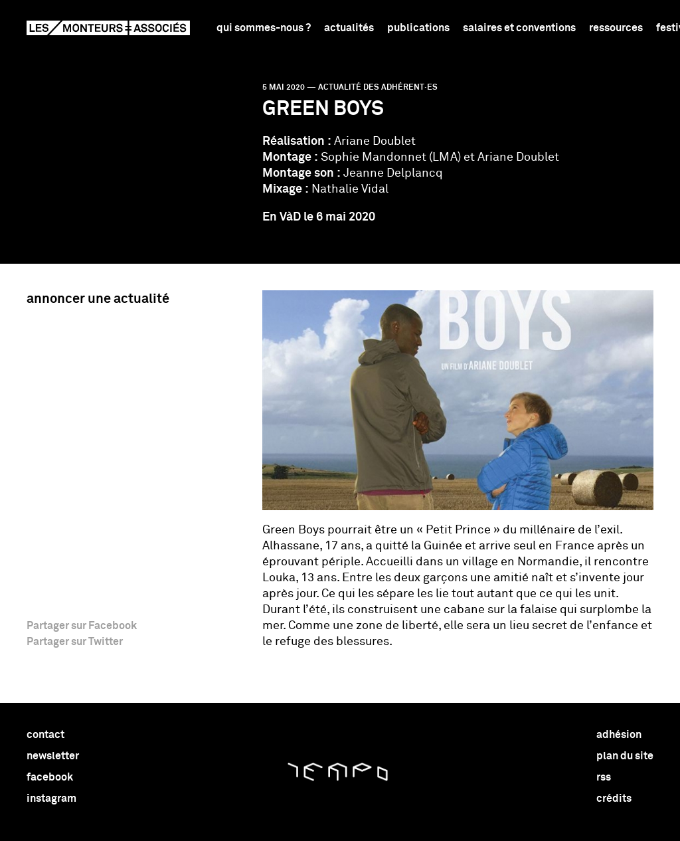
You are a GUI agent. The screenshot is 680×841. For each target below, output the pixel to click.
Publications (418, 28)
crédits (614, 798)
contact (45, 734)
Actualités (349, 28)
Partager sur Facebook (82, 625)
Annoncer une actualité (98, 299)
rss (603, 777)
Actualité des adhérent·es (378, 88)
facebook (50, 777)
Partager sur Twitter (75, 641)
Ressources (616, 28)
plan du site (624, 756)
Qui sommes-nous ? (263, 28)
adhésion (618, 734)
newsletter (53, 756)
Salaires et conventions (519, 28)
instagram (51, 798)
